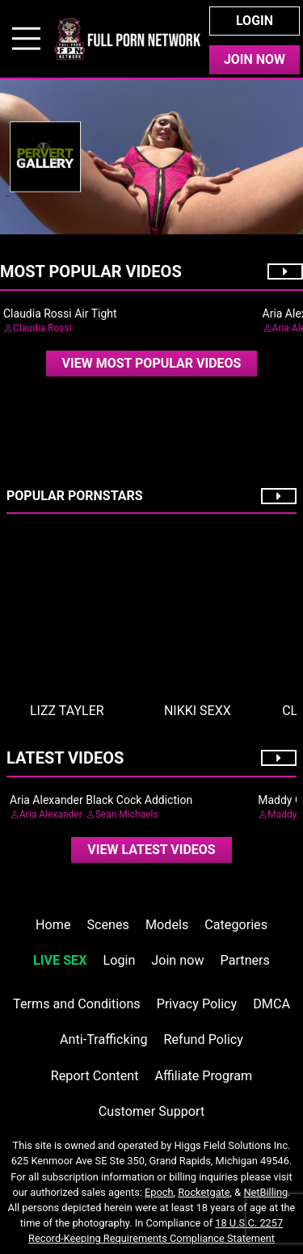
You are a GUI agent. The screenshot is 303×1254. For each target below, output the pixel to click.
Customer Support (151, 1111)
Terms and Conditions (77, 1004)
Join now (177, 960)
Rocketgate (203, 1192)
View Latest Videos (151, 849)
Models (166, 924)
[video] (152, 364)
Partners (245, 960)
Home (53, 924)
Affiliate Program (203, 1076)
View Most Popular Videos (152, 363)
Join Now (254, 59)
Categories (235, 924)
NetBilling (265, 1192)
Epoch (159, 1192)
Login (254, 20)
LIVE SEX (59, 960)
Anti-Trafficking (104, 1039)
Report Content (95, 1076)
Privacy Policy (197, 1004)
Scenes (108, 924)
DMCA (271, 1004)
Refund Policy (203, 1039)
